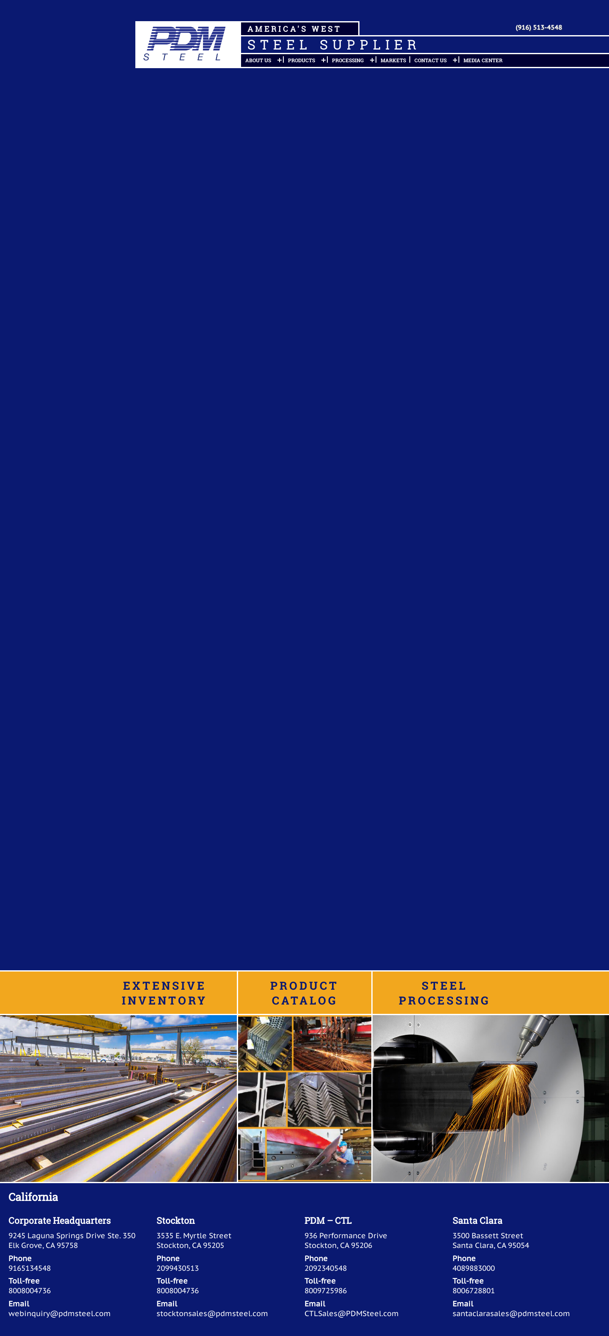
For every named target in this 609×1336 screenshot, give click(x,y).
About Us (258, 60)
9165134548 (29, 1268)
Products (301, 60)
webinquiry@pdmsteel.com (59, 1313)
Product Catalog (304, 993)
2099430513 (177, 1268)
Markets (393, 60)
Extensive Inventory (164, 993)
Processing (348, 60)
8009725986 (325, 1290)
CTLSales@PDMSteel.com (351, 1313)
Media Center (483, 60)
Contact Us (430, 60)
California (33, 1197)
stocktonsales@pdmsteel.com (212, 1313)
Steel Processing (444, 993)
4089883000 (474, 1268)
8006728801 (474, 1290)
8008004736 (29, 1290)
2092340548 (325, 1268)
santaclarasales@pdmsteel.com (511, 1313)
